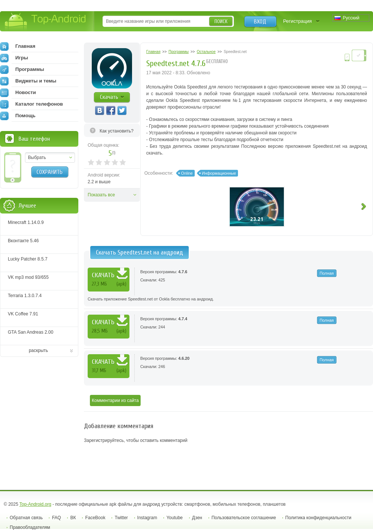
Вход (260, 21)
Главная (17, 46)
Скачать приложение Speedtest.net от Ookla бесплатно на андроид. (151, 299)
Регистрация (297, 21)
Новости (18, 92)
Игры (14, 57)
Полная (327, 273)
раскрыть (38, 350)
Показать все (101, 194)
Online (186, 173)
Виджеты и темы (28, 81)
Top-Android (46, 22)
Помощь (17, 115)
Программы (22, 69)
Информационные (219, 173)
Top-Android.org (35, 504)
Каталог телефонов (31, 104)
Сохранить (50, 172)
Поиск (221, 21)
